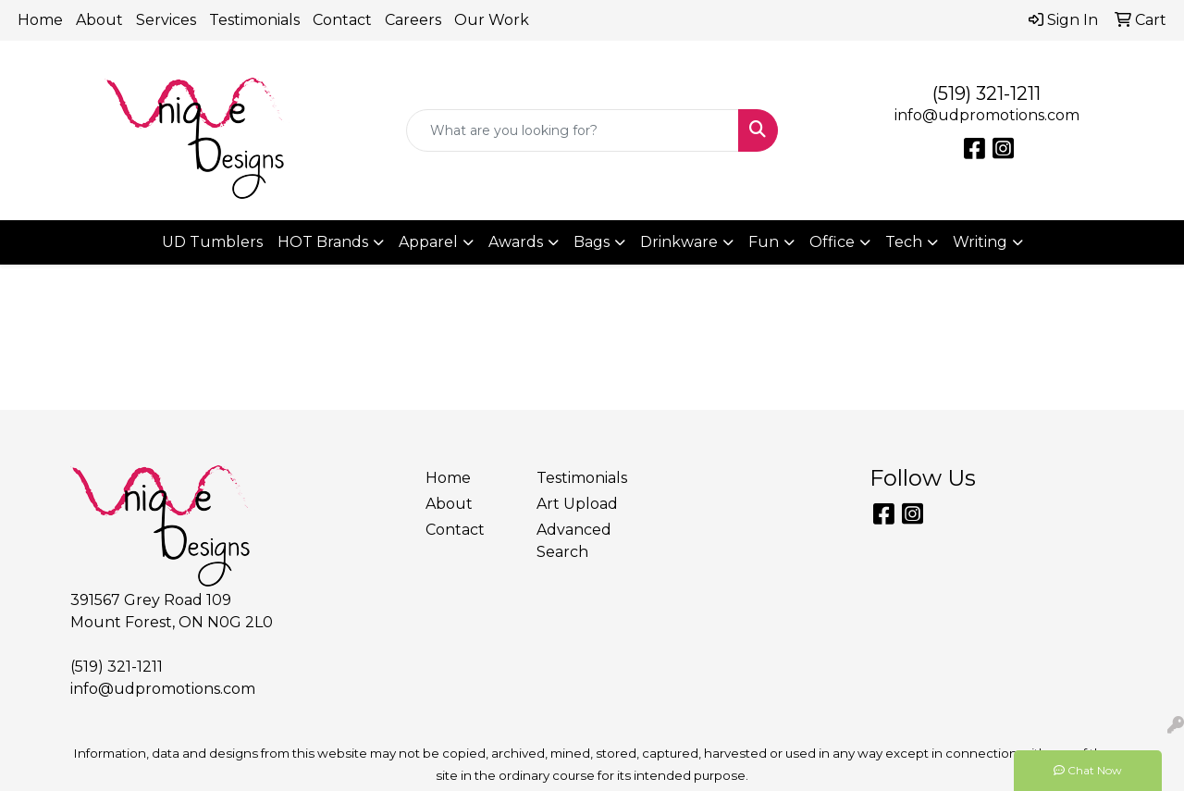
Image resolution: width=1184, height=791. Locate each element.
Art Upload (577, 504)
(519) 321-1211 (986, 93)
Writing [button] (980, 242)
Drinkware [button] (679, 242)
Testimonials (254, 20)
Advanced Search (573, 541)
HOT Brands (323, 242)
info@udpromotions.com (986, 115)
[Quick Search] (573, 130)
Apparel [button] (428, 242)
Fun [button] (763, 242)
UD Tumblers (212, 242)
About (99, 20)
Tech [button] (903, 242)
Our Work (491, 20)
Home (40, 20)
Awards (515, 242)
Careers (413, 20)
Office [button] (832, 242)
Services (166, 20)
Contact (342, 20)
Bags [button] (592, 242)
